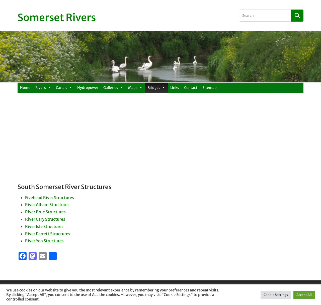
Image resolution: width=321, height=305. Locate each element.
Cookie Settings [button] (276, 295)
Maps (135, 87)
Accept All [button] (304, 295)
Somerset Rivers (57, 17)
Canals (64, 87)
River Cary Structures (45, 219)
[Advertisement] (160, 145)
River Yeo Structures (44, 240)
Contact (190, 87)
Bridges (156, 87)
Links (174, 87)
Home (25, 87)
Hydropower (87, 87)
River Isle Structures (44, 226)
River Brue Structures (45, 211)
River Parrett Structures (47, 233)
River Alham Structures (47, 204)
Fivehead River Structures (49, 197)
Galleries (113, 87)
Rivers (43, 87)
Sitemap (209, 87)
